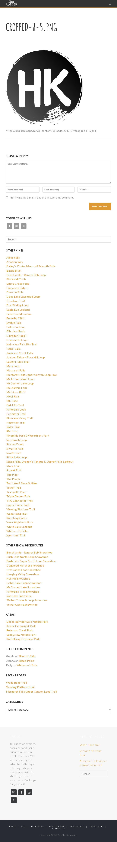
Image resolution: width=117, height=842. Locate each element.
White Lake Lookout (18, 527)
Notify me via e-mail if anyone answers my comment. (40, 197)
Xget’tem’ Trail (15, 536)
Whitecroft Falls (16, 532)
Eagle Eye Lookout (17, 310)
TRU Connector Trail (19, 501)
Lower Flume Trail (17, 362)
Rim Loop (12, 432)
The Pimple (13, 480)
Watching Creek (16, 519)
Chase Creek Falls (17, 284)
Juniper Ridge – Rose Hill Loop (25, 358)
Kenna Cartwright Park (20, 627)
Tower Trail (13, 488)
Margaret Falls (15, 371)
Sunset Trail (13, 471)
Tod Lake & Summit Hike (21, 484)
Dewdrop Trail (15, 302)
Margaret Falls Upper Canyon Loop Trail (31, 375)
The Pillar (12, 475)
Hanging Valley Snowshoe (22, 575)
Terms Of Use (77, 827)
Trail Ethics (37, 827)
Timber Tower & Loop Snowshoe (26, 601)
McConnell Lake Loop (19, 384)
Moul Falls (12, 397)
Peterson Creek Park (19, 631)
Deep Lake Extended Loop (22, 297)
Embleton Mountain (18, 315)
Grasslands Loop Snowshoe (23, 571)
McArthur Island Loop (20, 380)
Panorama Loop (16, 410)
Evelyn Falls (13, 323)
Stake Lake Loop (16, 458)
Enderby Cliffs (15, 319)
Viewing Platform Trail (20, 510)
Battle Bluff (13, 271)
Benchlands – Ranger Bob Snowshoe (28, 553)
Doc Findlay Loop (17, 306)
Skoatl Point (13, 454)
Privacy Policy (57, 827)
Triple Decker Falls (18, 497)
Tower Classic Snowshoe (21, 605)
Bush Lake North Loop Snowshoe (26, 557)
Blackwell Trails (16, 280)
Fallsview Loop (15, 328)
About (12, 827)
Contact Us (58, 828)
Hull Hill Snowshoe (17, 579)
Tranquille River (16, 493)
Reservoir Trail (15, 423)
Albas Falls (13, 258)
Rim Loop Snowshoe (18, 597)
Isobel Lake (13, 349)
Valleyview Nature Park (20, 635)
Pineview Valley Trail (19, 419)
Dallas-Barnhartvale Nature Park (26, 622)
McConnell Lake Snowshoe (23, 588)
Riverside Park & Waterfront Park (27, 436)
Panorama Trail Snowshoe (22, 592)
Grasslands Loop (16, 341)
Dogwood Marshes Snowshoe (24, 566)
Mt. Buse (12, 401)
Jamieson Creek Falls (19, 354)
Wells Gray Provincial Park (22, 640)
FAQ (23, 827)
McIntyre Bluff (15, 393)
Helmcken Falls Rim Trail (21, 345)
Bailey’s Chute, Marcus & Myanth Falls (30, 267)
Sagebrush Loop (16, 441)
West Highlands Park (19, 523)
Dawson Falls (14, 293)
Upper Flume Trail (17, 506)
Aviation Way (14, 263)
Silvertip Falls (14, 449)
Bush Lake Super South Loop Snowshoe (30, 562)
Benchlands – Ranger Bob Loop (25, 276)
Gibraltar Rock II (16, 336)
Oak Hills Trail (15, 406)
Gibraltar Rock (15, 332)
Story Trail (12, 467)
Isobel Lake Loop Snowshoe (23, 584)
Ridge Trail (13, 428)
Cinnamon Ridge (16, 289)
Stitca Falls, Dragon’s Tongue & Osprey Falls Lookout (39, 462)
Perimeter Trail (15, 415)
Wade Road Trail (16, 514)
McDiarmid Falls (16, 388)
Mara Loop (13, 367)
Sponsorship (96, 827)
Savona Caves (14, 445)
